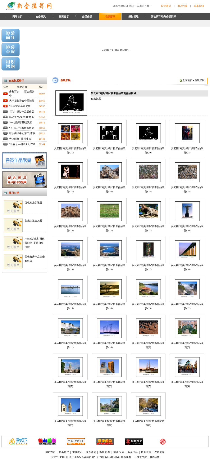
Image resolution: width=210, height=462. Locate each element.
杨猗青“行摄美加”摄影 (21, 117)
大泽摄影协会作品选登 (21, 100)
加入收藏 (182, 5)
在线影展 (110, 16)
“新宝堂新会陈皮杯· (20, 106)
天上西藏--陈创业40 (20, 138)
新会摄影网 (87, 457)
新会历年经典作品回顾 (163, 16)
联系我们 (199, 5)
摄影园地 (133, 16)
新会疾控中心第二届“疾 (22, 133)
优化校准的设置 (33, 202)
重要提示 (64, 16)
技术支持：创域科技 (148, 457)
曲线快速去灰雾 (33, 220)
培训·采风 (118, 452)
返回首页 (186, 80)
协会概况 (41, 16)
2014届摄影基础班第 (20, 122)
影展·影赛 (104, 452)
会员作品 (87, 16)
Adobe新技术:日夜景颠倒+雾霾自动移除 (35, 242)
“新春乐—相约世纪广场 (22, 144)
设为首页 (166, 5)
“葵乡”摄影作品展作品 (21, 111)
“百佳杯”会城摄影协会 (21, 127)
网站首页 (17, 16)
